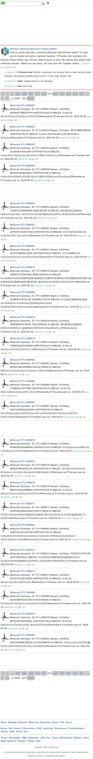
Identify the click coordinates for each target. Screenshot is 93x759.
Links (86, 738)
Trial (61, 722)
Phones (21, 741)
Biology (12, 722)
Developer (15, 738)
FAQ (39, 728)
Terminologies (76, 728)
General (22, 722)
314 (62, 94)
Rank (31, 98)
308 (24, 94)
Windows (34, 738)
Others (4, 731)
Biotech (11, 741)
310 (38, 94)
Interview (48, 728)
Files (55, 738)
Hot (11, 728)
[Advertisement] (46, 26)
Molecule (34, 722)
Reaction (45, 722)
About (17, 728)
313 (55, 94)
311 (44, 94)
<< (3, 94)
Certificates (66, 738)
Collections (28, 728)
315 (69, 94)
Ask (25, 731)
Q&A (3, 741)
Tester (4, 738)
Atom (4, 722)
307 (18, 94)
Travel (30, 741)
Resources (61, 728)
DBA (24, 738)
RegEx (77, 738)
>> (7, 98)
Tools (55, 722)
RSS (12, 731)
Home (4, 728)
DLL (48, 738)
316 (75, 94)
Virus (69, 722)
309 (31, 94)
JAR (42, 738)
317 (82, 94)
